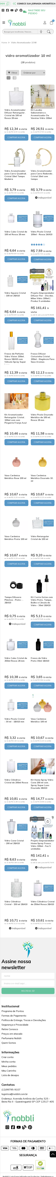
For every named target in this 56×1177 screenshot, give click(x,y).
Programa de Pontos (12, 1011)
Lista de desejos (10, 1075)
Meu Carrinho (8, 1070)
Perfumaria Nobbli (11, 1038)
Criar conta (7, 1057)
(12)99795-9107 (10, 1089)
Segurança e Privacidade (14, 1024)
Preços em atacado (11, 1033)
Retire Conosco (9, 1029)
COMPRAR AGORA (16, 137)
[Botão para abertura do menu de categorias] (3, 22)
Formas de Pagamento (13, 1015)
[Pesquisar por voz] (41, 31)
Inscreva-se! (28, 991)
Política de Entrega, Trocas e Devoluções (23, 1020)
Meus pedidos (9, 1066)
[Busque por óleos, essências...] (20, 31)
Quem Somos (8, 1042)
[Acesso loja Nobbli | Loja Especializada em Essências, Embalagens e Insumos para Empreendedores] (44, 22)
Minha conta (8, 1061)
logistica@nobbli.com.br (14, 1094)
